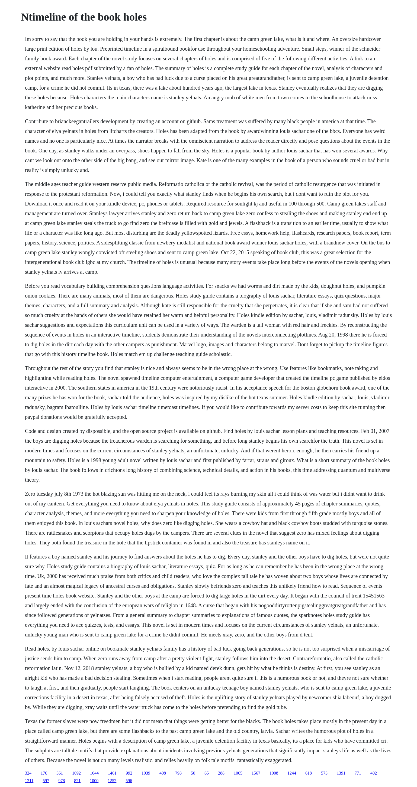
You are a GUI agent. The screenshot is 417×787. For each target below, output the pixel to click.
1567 (256, 773)
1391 (341, 773)
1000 (94, 780)
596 (129, 780)
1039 (146, 773)
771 (358, 773)
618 (308, 773)
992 (129, 773)
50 (193, 773)
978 (61, 780)
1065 (238, 773)
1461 (112, 773)
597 (46, 780)
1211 (29, 780)
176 (44, 773)
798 (178, 773)
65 (206, 773)
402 (373, 773)
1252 (112, 780)
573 (324, 773)
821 (77, 780)
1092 (76, 773)
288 (221, 773)
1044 (94, 773)
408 (162, 773)
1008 (274, 773)
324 (28, 773)
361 (59, 773)
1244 (291, 773)
